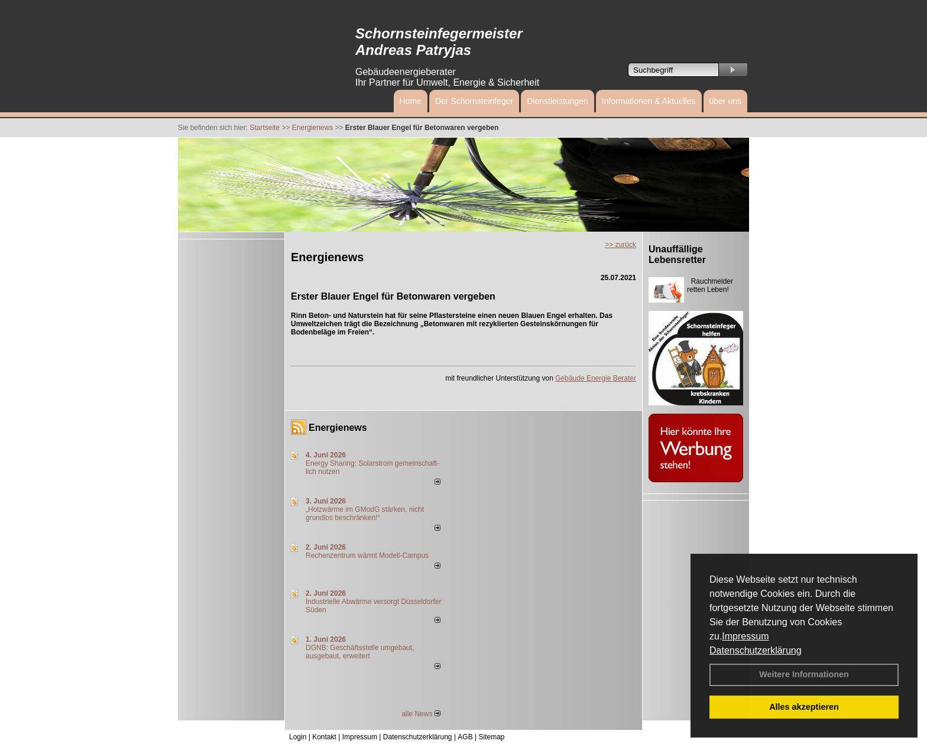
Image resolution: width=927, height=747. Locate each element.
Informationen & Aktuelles (649, 101)
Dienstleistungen (557, 101)
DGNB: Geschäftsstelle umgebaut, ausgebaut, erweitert (360, 652)
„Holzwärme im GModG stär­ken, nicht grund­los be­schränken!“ (365, 513)
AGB (465, 737)
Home (411, 101)
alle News (420, 714)
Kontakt (324, 737)
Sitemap (491, 737)
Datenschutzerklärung (755, 650)
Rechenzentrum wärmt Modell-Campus (367, 555)
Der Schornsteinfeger (474, 101)
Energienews (338, 428)
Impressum (745, 636)
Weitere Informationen (804, 674)
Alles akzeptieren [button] (804, 707)
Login (297, 737)
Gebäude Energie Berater (595, 378)
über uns (725, 101)
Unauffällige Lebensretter (677, 254)
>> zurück (620, 245)
